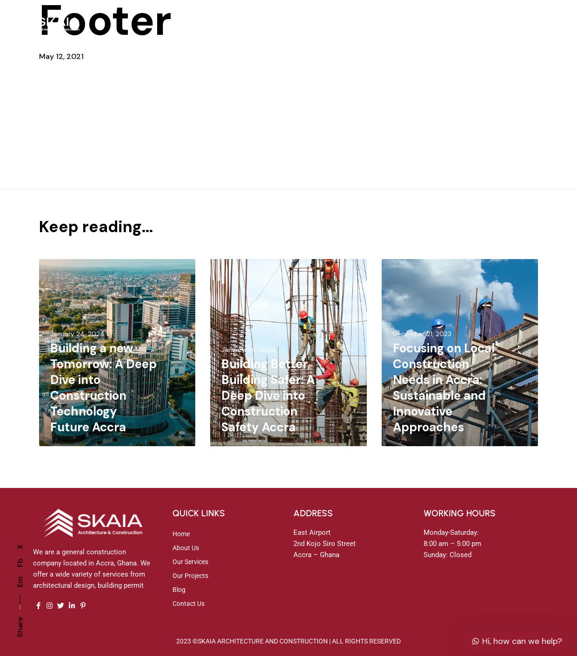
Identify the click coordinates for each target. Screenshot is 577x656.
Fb (20, 563)
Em (20, 582)
